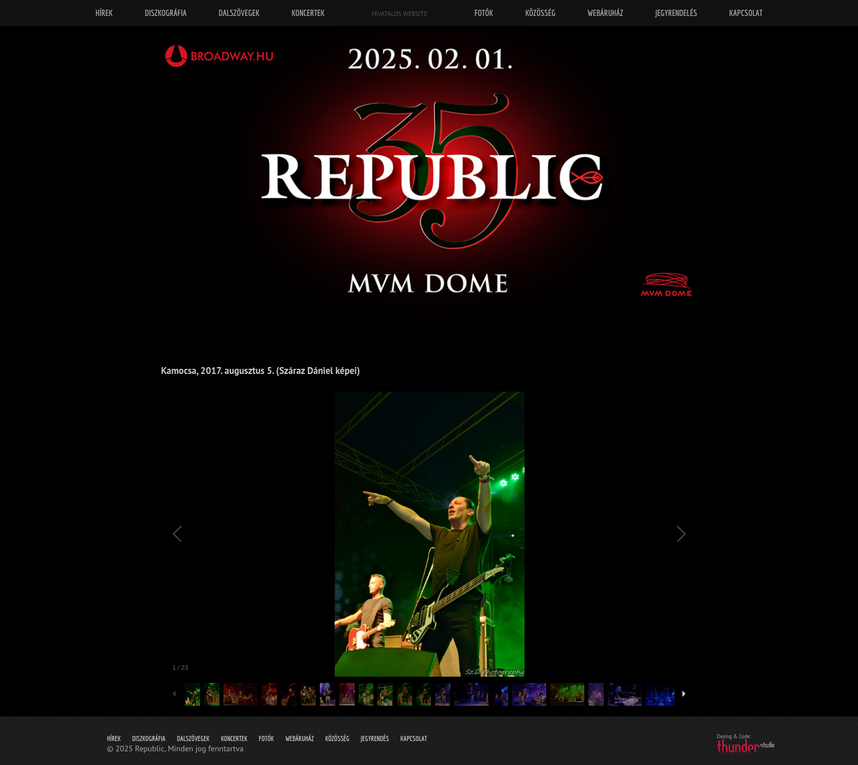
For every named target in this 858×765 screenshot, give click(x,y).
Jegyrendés (375, 738)
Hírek (114, 738)
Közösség (337, 738)
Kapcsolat (413, 738)
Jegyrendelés (676, 13)
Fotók (266, 738)
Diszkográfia (149, 738)
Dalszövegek (193, 738)
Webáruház (299, 738)
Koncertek (234, 738)
